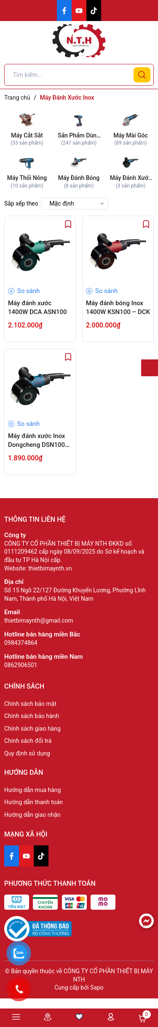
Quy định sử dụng (27, 753)
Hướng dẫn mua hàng (32, 790)
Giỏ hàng (142, 1018)
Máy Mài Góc (130, 135)
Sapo (97, 987)
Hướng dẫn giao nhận (32, 814)
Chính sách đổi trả (27, 740)
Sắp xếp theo (21, 203)
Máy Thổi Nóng (27, 177)
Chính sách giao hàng (32, 728)
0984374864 (20, 642)
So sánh (24, 291)
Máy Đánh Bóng (78, 177)
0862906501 (20, 665)
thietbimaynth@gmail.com (38, 620)
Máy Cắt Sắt (27, 135)
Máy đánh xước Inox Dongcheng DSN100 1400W (36, 444)
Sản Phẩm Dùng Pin (79, 136)
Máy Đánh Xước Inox (131, 178)
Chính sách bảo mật (30, 703)
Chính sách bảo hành (31, 716)
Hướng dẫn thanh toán (33, 802)
